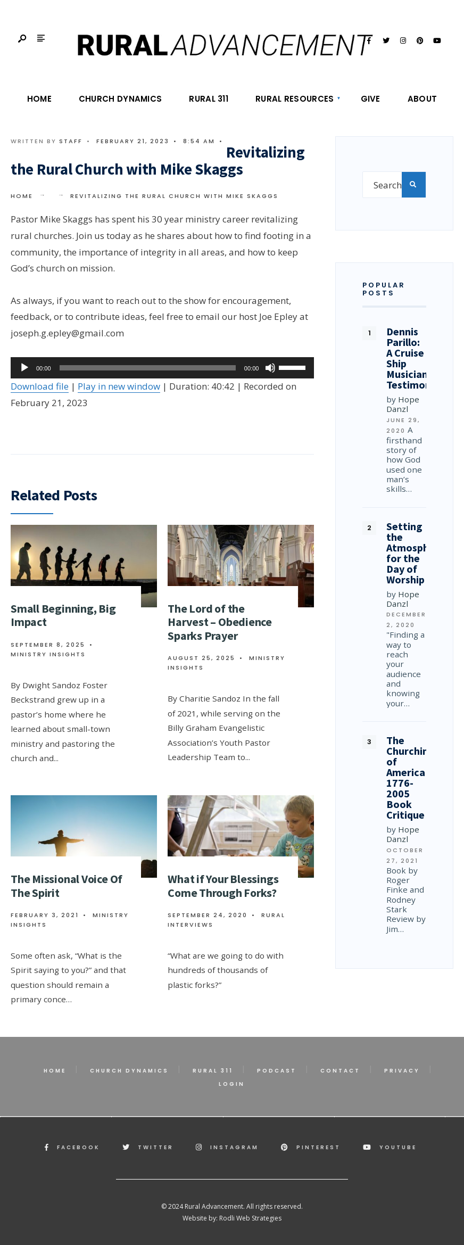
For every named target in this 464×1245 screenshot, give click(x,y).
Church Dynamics (120, 98)
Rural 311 (208, 98)
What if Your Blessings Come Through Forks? (223, 885)
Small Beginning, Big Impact (63, 615)
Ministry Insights (48, 654)
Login (232, 1084)
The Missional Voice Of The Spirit (66, 885)
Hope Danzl (402, 404)
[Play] (24, 367)
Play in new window (119, 386)
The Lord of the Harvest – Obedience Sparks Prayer (220, 622)
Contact (340, 1071)
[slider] (148, 367)
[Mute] (270, 367)
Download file (40, 386)
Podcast (276, 1071)
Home (39, 98)
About (422, 98)
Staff (70, 141)
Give (370, 98)
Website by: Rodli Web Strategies (232, 1218)
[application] (162, 367)
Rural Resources (294, 98)
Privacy (402, 1071)
